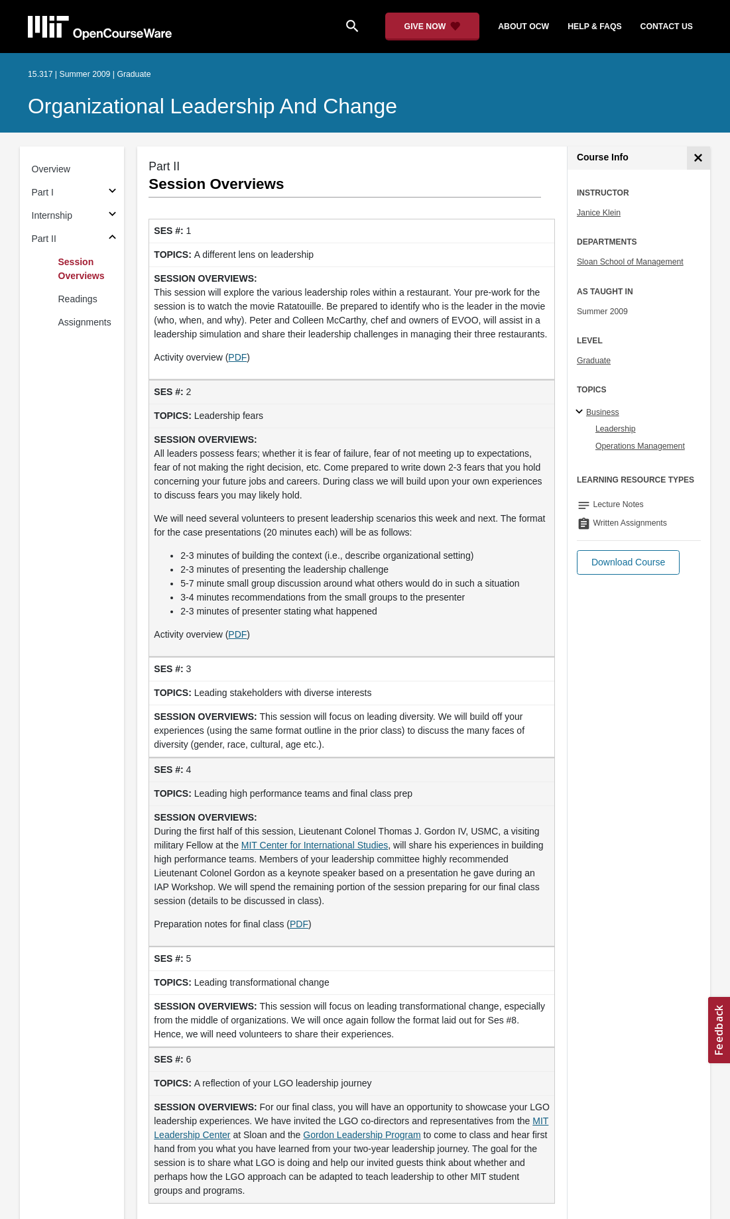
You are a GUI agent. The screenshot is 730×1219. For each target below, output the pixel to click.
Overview (51, 169)
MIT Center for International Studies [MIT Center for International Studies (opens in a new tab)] (315, 845)
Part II (44, 238)
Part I (43, 192)
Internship (52, 215)
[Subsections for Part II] (112, 239)
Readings (77, 299)
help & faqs (594, 26)
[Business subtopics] (581, 412)
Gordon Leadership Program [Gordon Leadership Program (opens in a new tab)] (361, 1135)
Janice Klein (599, 212)
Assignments (84, 322)
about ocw (523, 26)
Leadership (615, 429)
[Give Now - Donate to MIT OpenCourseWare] (432, 26)
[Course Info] (698, 158)
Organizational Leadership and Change (212, 106)
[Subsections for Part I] (112, 193)
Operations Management (640, 446)
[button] (628, 562)
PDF (237, 357)
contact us (666, 26)
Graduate (594, 360)
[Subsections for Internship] (112, 216)
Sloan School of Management (630, 261)
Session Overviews (81, 269)
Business (602, 412)
